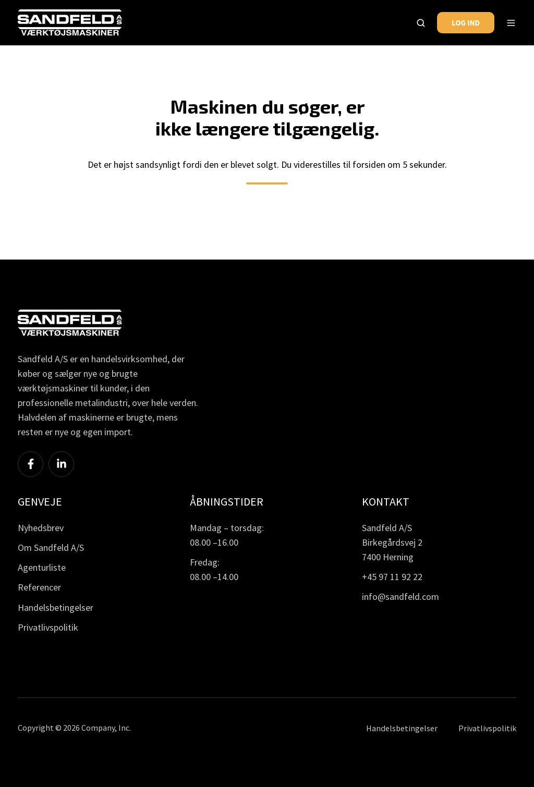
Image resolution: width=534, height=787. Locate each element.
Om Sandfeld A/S (51, 548)
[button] (421, 23)
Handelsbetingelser (55, 607)
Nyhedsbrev (41, 528)
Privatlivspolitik (48, 627)
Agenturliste (42, 567)
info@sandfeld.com (400, 596)
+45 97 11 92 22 (392, 577)
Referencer (39, 587)
